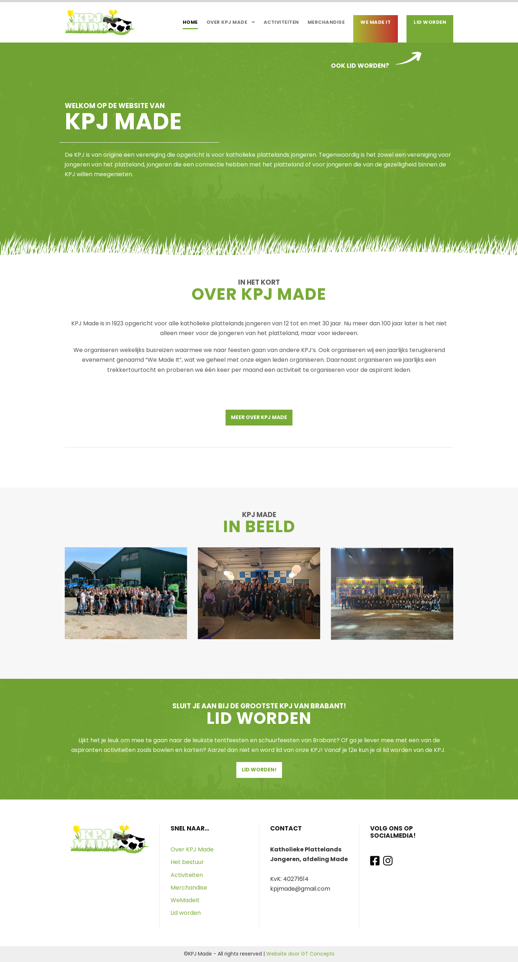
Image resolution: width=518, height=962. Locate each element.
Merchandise (326, 22)
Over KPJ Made (226, 22)
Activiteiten (281, 22)
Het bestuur (187, 862)
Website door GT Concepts (300, 953)
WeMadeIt (185, 900)
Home (190, 22)
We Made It (375, 22)
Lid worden (430, 22)
